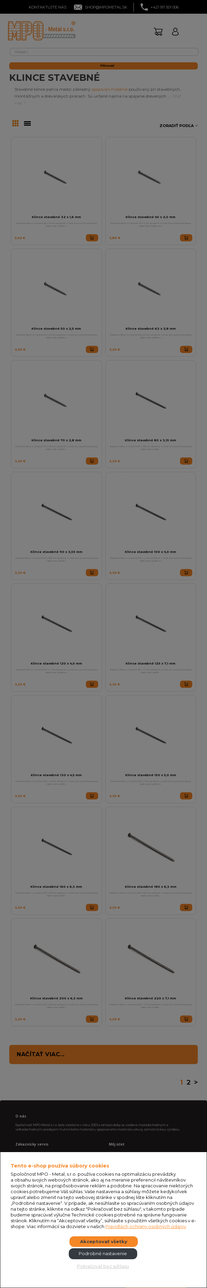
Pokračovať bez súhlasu (103, 1266)
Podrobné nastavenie (103, 1253)
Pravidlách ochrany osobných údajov (145, 1226)
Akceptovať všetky (103, 1241)
